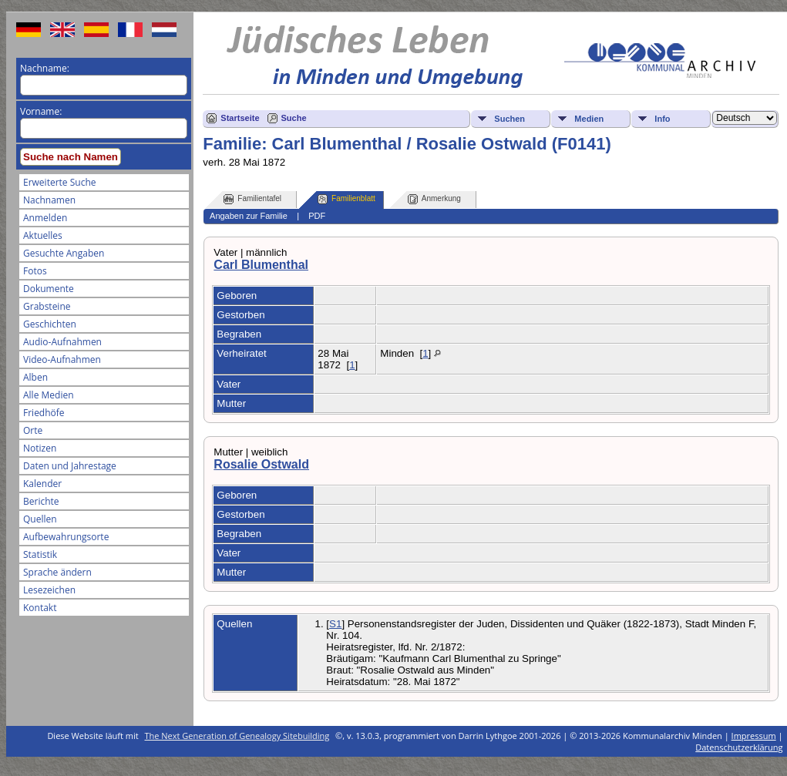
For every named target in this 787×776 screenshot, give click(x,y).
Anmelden (45, 217)
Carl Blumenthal (261, 264)
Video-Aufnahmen (62, 359)
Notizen (39, 448)
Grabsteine (47, 306)
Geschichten (49, 324)
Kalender (42, 483)
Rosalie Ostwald (261, 464)
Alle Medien (48, 394)
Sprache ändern (57, 572)
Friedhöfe (44, 412)
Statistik (40, 554)
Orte (32, 430)
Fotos (35, 270)
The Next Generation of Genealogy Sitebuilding (237, 735)
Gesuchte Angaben (63, 253)
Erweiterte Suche (59, 182)
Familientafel (252, 199)
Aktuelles (42, 235)
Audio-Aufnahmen (62, 341)
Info (662, 118)
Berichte (41, 501)
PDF (316, 215)
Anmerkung (434, 199)
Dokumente (48, 288)
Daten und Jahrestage (69, 465)
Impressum (754, 735)
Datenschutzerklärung (738, 747)
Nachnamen (49, 200)
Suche (294, 118)
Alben (35, 377)
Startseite (239, 118)
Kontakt (39, 607)
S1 (335, 624)
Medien (589, 118)
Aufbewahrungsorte (66, 536)
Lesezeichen (49, 589)
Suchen (509, 118)
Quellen (40, 519)
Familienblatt (346, 199)
